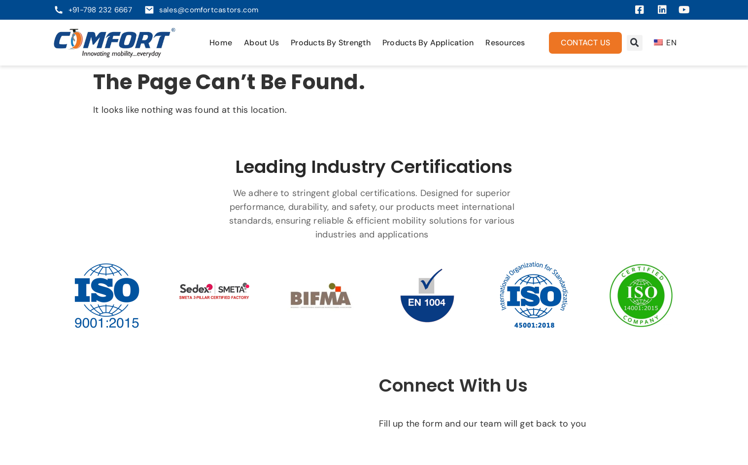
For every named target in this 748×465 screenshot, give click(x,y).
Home (220, 42)
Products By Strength (331, 42)
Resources (505, 42)
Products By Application (428, 42)
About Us (261, 42)
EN (665, 42)
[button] (635, 43)
